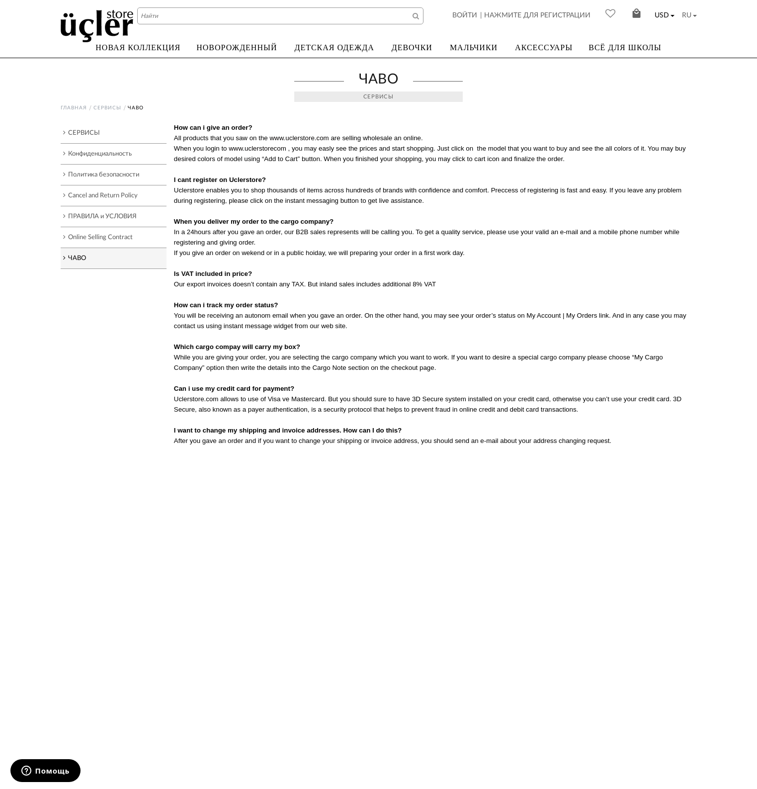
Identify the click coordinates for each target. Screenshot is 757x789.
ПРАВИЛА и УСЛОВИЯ (100, 216)
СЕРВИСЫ (107, 107)
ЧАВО (74, 258)
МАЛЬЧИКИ (474, 47)
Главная (74, 107)
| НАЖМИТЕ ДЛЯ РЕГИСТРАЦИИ (535, 15)
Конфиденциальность (97, 153)
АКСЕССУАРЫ (544, 47)
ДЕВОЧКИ (412, 47)
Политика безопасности (101, 174)
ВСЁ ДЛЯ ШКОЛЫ (625, 47)
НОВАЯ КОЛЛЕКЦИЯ (137, 47)
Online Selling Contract (98, 237)
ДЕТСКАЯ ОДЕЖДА (334, 47)
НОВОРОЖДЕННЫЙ (236, 47)
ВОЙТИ (464, 15)
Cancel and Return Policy (100, 195)
